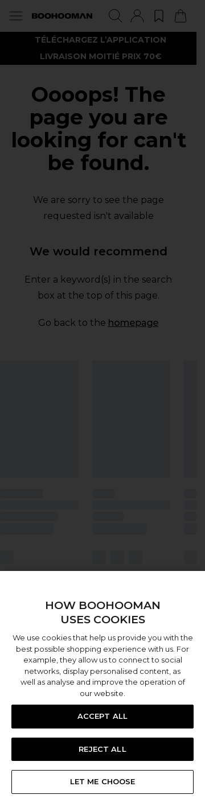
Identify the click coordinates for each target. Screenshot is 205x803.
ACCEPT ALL (102, 716)
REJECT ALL (102, 749)
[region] (102, 687)
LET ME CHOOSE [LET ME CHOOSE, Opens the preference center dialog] (103, 781)
